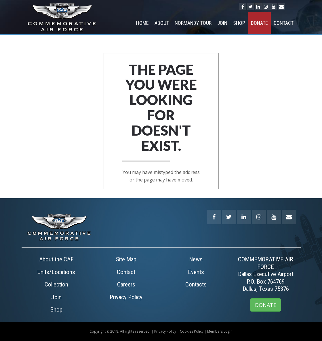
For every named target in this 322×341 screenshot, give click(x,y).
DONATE (265, 304)
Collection (56, 284)
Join (222, 23)
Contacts (196, 284)
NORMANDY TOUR (193, 23)
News (196, 259)
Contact (284, 23)
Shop (239, 23)
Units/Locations (56, 272)
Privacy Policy (126, 297)
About (162, 23)
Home (142, 23)
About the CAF (56, 259)
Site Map (126, 259)
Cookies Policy (191, 331)
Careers (126, 284)
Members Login (220, 331)
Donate (259, 23)
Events (196, 272)
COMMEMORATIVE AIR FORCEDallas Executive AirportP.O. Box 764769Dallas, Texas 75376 (266, 274)
